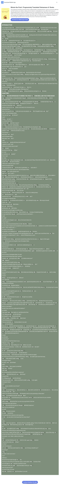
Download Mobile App (10, 2)
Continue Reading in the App (30, 482)
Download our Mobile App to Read (20, 28)
